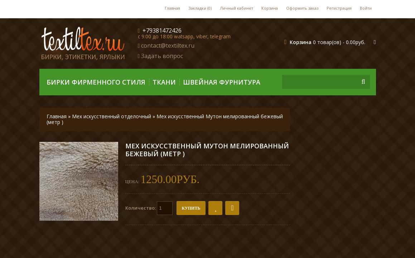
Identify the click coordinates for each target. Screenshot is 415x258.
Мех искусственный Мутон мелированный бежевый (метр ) (165, 119)
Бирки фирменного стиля (96, 82)
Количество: (149, 208)
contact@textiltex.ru (167, 45)
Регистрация (339, 8)
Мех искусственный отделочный (111, 116)
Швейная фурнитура (221, 82)
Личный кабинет (236, 8)
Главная (172, 8)
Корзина (269, 8)
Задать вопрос (162, 56)
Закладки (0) (200, 8)
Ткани (164, 82)
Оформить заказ (302, 8)
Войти (366, 8)
